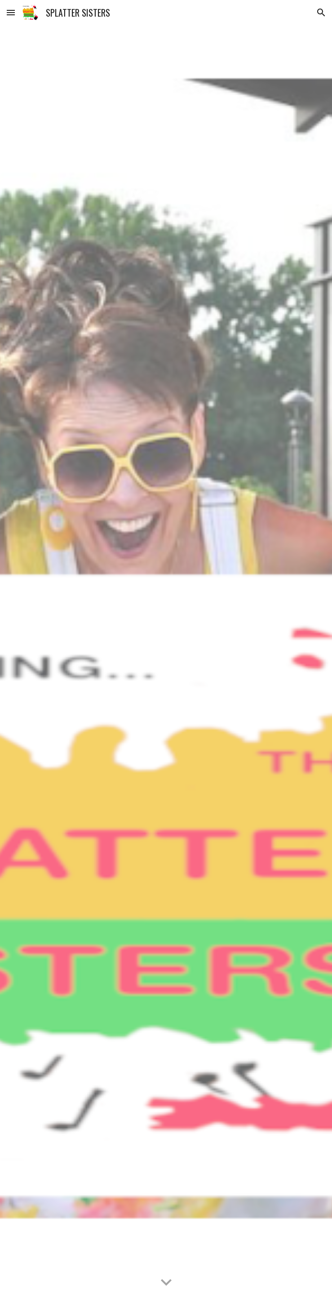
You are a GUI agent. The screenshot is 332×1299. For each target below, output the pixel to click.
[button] (11, 12)
